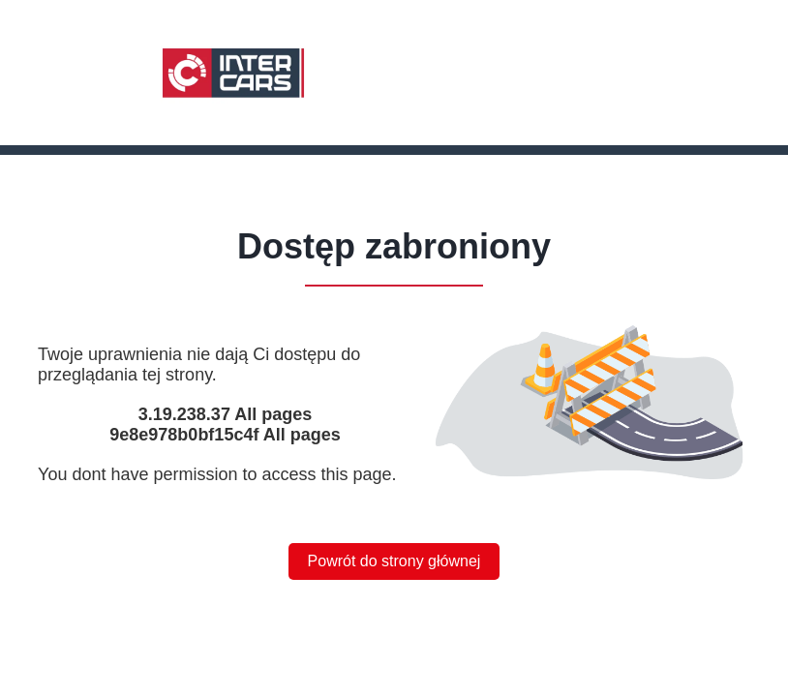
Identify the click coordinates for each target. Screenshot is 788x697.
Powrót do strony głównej (394, 561)
